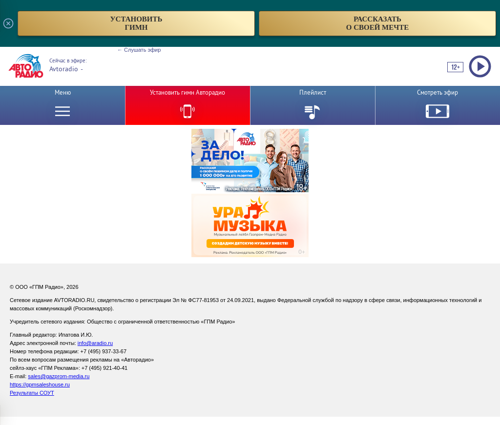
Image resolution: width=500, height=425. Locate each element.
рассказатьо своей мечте (377, 23)
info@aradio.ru (95, 343)
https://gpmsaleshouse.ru (40, 384)
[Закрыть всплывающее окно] (8, 23)
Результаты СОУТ (32, 393)
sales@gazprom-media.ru (58, 376)
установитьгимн (136, 23)
